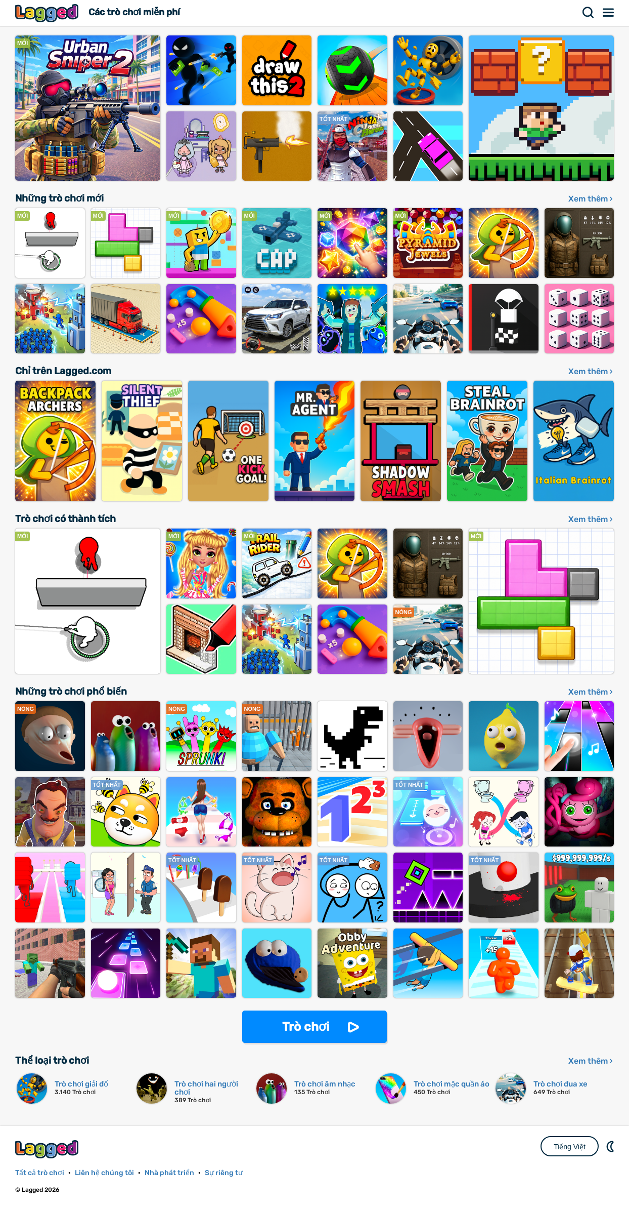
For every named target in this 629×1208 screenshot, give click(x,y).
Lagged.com (48, 1149)
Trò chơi (305, 1027)
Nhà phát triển (169, 1173)
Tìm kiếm (588, 12)
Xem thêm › (590, 199)
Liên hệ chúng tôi (104, 1173)
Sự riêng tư (224, 1173)
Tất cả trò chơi (39, 1173)
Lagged (48, 13)
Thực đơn (609, 12)
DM (611, 1146)
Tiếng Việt (570, 1147)
